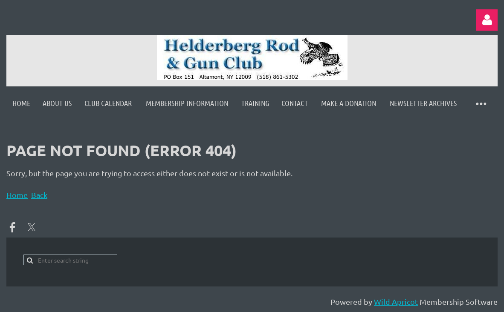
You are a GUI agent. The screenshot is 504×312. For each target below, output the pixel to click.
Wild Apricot (396, 301)
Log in (487, 20)
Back (39, 194)
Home (17, 194)
